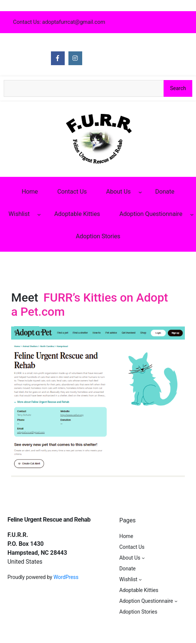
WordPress (66, 577)
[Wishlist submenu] (39, 214)
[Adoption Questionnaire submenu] (192, 214)
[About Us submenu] (140, 192)
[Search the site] (84, 88)
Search (178, 88)
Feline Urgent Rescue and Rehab (48, 519)
